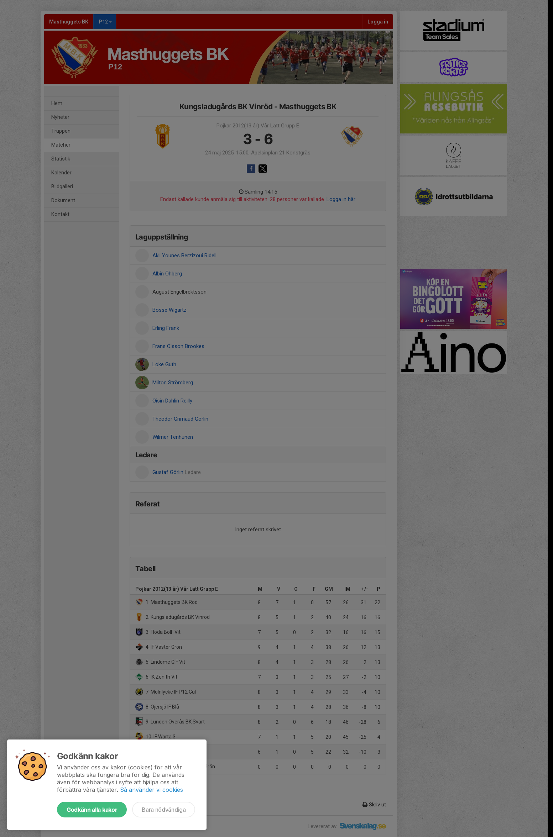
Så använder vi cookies (151, 789)
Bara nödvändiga (164, 809)
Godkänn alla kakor (92, 809)
